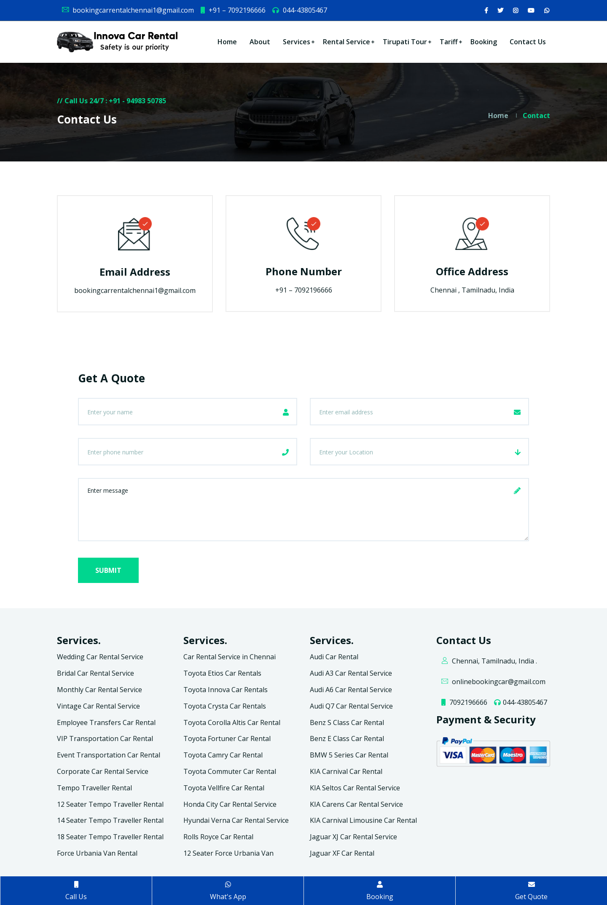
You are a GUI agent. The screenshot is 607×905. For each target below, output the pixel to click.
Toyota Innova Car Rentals (225, 689)
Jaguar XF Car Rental (342, 853)
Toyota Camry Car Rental (223, 755)
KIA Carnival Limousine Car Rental (363, 820)
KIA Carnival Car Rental (346, 771)
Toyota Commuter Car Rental (229, 771)
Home (227, 41)
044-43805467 (299, 10)
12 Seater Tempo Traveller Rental (110, 804)
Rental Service (346, 41)
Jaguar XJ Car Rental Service (353, 836)
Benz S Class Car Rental (347, 722)
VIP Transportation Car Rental (105, 738)
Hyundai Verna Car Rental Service (236, 820)
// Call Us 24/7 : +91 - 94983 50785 (111, 100)
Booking (483, 41)
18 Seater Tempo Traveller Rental (110, 836)
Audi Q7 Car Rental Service (351, 706)
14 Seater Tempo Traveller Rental (110, 820)
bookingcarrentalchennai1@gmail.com (127, 10)
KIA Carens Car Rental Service (356, 804)
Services (296, 41)
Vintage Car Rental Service (98, 706)
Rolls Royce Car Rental (218, 836)
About (260, 41)
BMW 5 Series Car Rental (349, 755)
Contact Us (528, 41)
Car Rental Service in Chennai (229, 656)
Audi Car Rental (334, 656)
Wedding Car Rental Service (100, 656)
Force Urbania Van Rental (97, 853)
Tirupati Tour (405, 41)
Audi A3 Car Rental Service (351, 673)
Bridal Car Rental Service (95, 673)
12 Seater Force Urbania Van (228, 853)
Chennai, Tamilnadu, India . (488, 661)
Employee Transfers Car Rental (106, 722)
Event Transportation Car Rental (108, 755)
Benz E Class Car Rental (347, 738)
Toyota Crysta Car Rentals (224, 706)
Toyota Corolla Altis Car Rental (231, 722)
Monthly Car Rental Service (99, 689)
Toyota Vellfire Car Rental (223, 787)
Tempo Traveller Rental (94, 787)
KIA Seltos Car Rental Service (355, 787)
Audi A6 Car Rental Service (351, 689)
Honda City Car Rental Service (230, 804)
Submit (108, 570)
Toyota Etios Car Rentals (222, 673)
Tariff (449, 41)
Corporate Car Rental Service (102, 771)
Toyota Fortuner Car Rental (227, 738)
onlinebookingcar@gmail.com (492, 681)
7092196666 (463, 702)
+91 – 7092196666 (233, 10)
